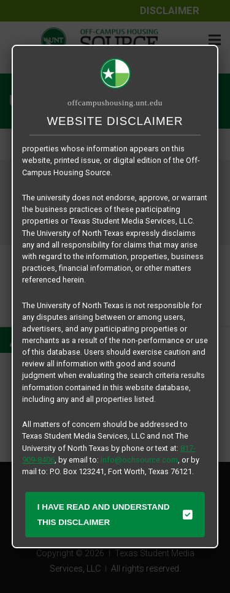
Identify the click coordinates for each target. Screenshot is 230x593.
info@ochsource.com (139, 459)
